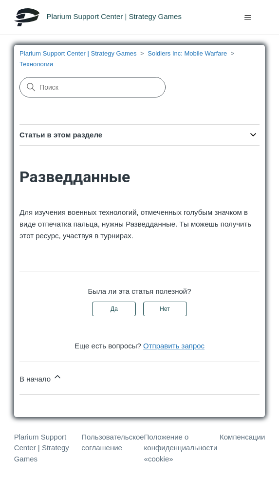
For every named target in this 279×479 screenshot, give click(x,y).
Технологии (36, 64)
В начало (40, 377)
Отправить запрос (174, 346)
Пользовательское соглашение (112, 442)
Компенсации (242, 437)
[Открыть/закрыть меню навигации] (247, 17)
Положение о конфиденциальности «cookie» (181, 448)
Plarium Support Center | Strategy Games (77, 53)
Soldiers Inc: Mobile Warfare (187, 53)
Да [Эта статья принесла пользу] (114, 309)
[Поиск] (92, 87)
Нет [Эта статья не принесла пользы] (164, 309)
